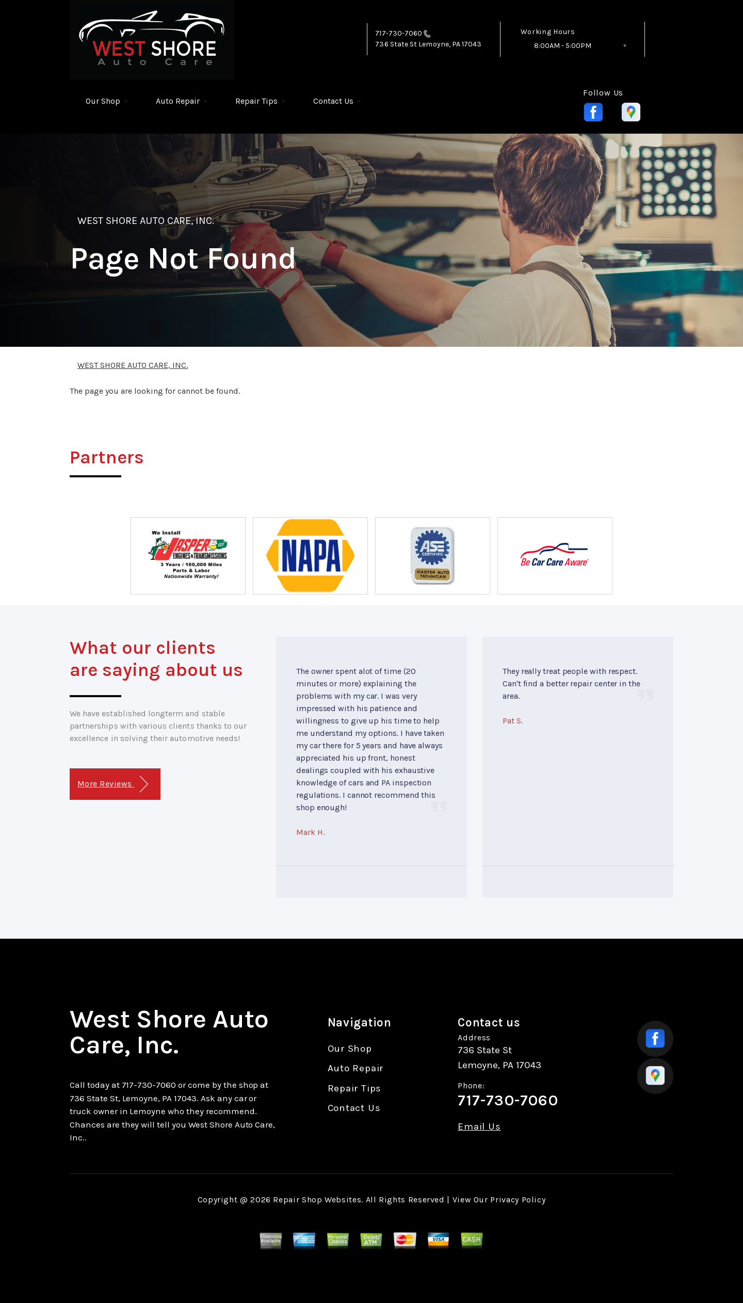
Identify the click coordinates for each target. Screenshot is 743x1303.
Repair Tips (256, 101)
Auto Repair (178, 101)
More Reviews (112, 784)
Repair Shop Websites (317, 1199)
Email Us (479, 1127)
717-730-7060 (398, 33)
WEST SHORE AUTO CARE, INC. (145, 221)
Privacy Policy (517, 1199)
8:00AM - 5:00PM (562, 45)
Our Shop (103, 101)
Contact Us (333, 101)
